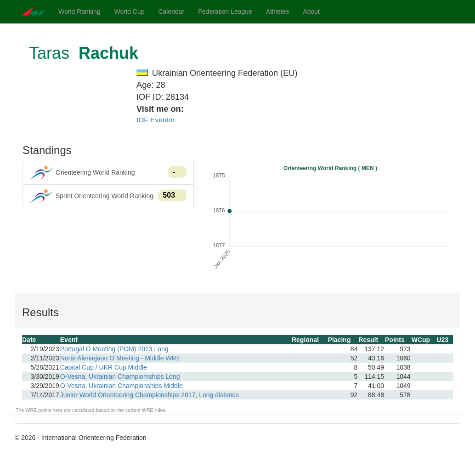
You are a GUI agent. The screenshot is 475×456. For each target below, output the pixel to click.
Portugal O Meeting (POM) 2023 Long (114, 349)
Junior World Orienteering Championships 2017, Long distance (149, 395)
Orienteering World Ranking (108, 173)
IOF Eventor (155, 120)
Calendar (171, 11)
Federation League (225, 11)
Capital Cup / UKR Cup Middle (103, 367)
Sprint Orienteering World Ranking (108, 196)
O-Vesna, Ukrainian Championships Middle (121, 385)
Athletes (277, 11)
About (311, 11)
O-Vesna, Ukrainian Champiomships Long (120, 376)
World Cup (129, 11)
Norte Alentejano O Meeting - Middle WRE (120, 358)
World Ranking (79, 11)
